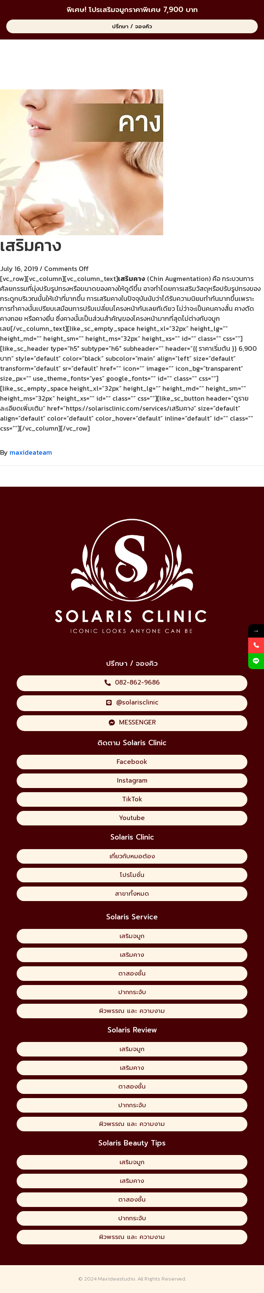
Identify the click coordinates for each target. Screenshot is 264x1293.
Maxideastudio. (117, 1279)
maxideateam (31, 452)
